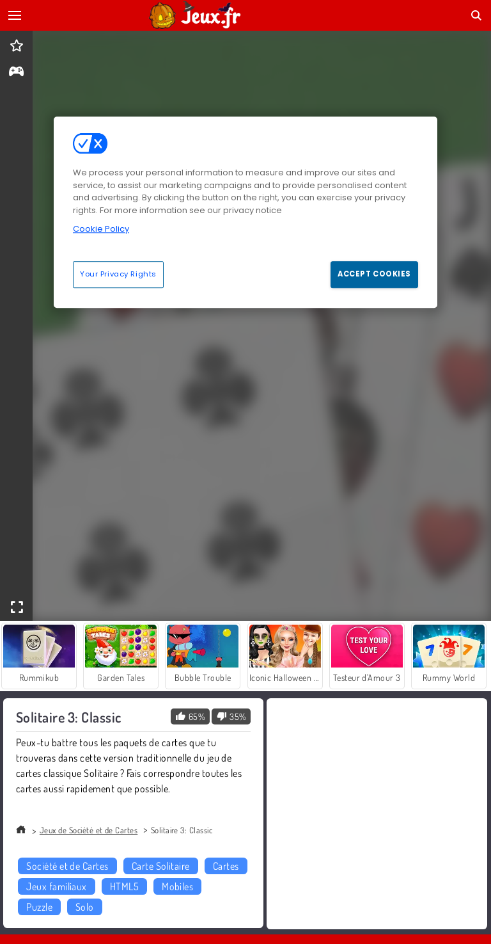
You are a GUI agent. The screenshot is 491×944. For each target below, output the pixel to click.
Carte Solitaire (161, 866)
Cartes (226, 866)
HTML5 (124, 886)
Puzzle (39, 906)
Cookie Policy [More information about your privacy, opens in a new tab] (101, 229)
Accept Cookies (374, 274)
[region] (245, 211)
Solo (84, 906)
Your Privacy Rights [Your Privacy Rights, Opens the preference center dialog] (118, 274)
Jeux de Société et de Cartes (88, 830)
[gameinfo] (16, 72)
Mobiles (177, 886)
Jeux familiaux (56, 886)
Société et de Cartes (67, 866)
